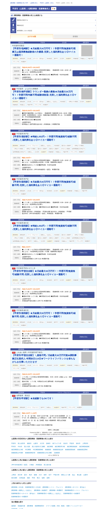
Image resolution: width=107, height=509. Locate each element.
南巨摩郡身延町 (72, 446)
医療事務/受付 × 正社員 (33, 483)
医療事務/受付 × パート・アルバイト (77, 486)
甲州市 (13, 446)
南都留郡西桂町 (70, 448)
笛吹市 (78, 443)
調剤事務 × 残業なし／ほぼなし (21, 486)
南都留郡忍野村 (82, 448)
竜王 (38, 475)
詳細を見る (83, 73)
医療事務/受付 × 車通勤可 (19, 491)
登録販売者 (21, 500)
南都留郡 (48, 448)
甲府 (33, 475)
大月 (40, 472)
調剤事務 (30, 500)
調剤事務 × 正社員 (17, 483)
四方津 (20, 472)
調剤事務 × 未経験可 (40, 486)
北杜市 (65, 443)
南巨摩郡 (50, 446)
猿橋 (35, 472)
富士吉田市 (21, 443)
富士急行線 (47, 462)
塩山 (73, 472)
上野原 (13, 472)
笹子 (50, 472)
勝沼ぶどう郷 (65, 472)
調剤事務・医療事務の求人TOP (19, 3)
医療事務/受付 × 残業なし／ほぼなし (49, 489)
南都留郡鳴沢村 (30, 451)
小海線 (31, 462)
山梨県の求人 (34, 3)
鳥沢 (30, 472)
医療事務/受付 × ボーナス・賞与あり (23, 489)
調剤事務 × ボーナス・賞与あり (75, 483)
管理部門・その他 (17, 503)
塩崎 (43, 475)
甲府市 (13, 443)
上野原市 (85, 443)
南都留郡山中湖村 (17, 451)
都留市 (29, 443)
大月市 (42, 443)
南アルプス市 (56, 443)
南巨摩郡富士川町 (17, 448)
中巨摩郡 (28, 448)
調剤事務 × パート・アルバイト (53, 483)
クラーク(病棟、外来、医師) (55, 500)
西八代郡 (27, 446)
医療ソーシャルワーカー (75, 500)
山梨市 (35, 443)
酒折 (28, 475)
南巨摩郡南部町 (84, 446)
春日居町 (14, 475)
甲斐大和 (56, 472)
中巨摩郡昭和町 (38, 448)
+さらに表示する (53, 453)
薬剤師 (13, 500)
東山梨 (79, 472)
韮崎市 (48, 443)
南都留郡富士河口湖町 (44, 451)
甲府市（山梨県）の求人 (47, 3)
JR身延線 (39, 462)
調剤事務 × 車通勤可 (56, 486)
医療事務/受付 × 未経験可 (71, 489)
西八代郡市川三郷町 (38, 446)
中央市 (20, 446)
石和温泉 (22, 475)
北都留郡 (57, 451)
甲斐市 (72, 443)
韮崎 (48, 475)
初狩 (45, 472)
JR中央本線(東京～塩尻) (19, 462)
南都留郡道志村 (58, 448)
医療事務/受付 (39, 500)
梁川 (25, 472)
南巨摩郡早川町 (60, 446)
